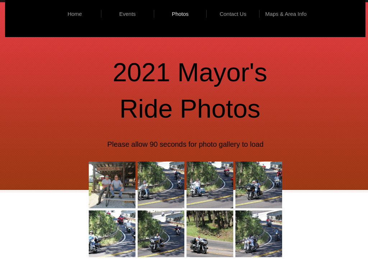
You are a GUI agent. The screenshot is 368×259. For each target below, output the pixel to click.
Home (75, 14)
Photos (180, 14)
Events (127, 14)
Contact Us (233, 14)
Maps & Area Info (286, 14)
